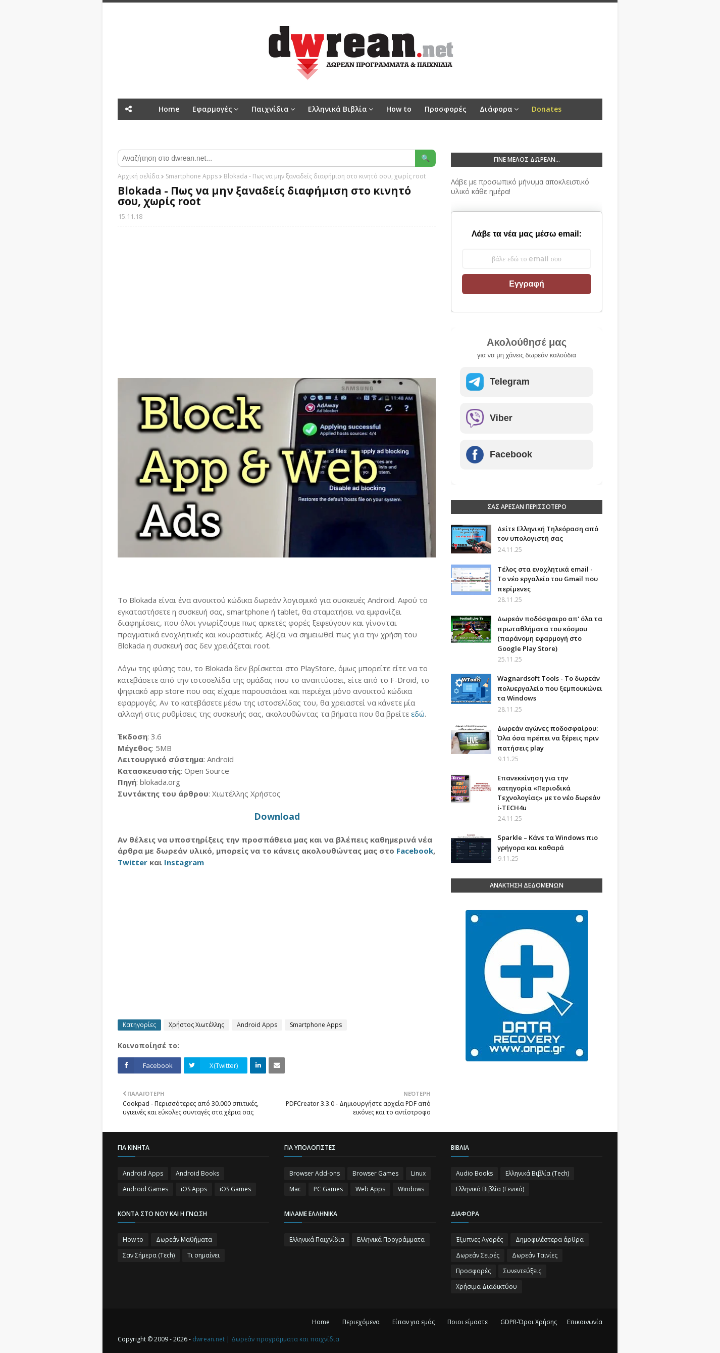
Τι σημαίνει (203, 1255)
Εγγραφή (526, 283)
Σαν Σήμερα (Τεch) (149, 1255)
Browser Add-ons (314, 1173)
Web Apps (370, 1189)
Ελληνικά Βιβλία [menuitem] (337, 109)
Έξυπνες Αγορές (479, 1239)
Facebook (414, 851)
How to (133, 1239)
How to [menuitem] (399, 109)
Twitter (132, 862)
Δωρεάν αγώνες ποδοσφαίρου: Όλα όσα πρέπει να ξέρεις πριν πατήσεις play (548, 738)
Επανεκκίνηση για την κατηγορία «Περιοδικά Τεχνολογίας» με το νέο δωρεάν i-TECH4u (548, 792)
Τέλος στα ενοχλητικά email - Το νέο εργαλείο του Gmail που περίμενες (547, 579)
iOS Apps (194, 1189)
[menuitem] (547, 109)
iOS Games (235, 1189)
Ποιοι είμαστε (467, 1322)
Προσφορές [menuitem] (446, 109)
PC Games (328, 1189)
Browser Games (375, 1173)
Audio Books (474, 1173)
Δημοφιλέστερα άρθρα (550, 1239)
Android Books (197, 1173)
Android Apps (257, 1024)
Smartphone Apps (192, 176)
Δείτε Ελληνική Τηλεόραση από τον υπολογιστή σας (547, 533)
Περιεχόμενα (361, 1322)
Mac (295, 1189)
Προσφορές (473, 1271)
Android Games (145, 1189)
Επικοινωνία (584, 1322)
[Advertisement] (277, 307)
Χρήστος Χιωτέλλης (196, 1024)
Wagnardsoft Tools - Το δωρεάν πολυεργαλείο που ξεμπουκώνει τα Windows (549, 688)
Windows (411, 1189)
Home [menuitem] (169, 109)
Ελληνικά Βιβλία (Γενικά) (490, 1189)
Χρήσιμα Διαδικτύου (486, 1286)
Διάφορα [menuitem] (496, 109)
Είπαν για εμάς (413, 1322)
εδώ (418, 714)
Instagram (184, 862)
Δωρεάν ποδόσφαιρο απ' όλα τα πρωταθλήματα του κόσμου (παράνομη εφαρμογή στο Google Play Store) (549, 633)
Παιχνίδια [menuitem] (270, 109)
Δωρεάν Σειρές (477, 1255)
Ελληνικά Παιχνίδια (316, 1239)
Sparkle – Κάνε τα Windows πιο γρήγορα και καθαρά (547, 842)
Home (321, 1322)
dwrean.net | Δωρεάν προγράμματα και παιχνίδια (265, 1339)
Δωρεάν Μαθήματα (184, 1239)
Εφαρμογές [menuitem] (212, 109)
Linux (418, 1173)
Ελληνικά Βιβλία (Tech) (537, 1173)
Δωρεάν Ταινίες (534, 1255)
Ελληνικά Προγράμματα (391, 1239)
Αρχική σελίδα (139, 176)
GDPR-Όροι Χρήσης (528, 1322)
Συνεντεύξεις (522, 1271)
